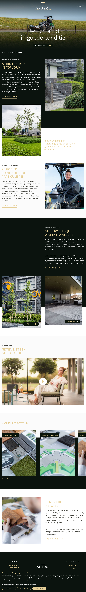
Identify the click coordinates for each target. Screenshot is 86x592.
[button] (7, 479)
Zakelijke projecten (52, 268)
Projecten (72, 565)
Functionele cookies (9, 584)
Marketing (20, 584)
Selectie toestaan (24, 588)
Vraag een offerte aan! (41, 45)
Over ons (72, 568)
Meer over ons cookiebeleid (23, 581)
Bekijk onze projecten (54, 539)
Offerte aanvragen (9, 96)
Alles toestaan (39, 588)
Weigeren (9, 588)
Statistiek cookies (31, 584)
